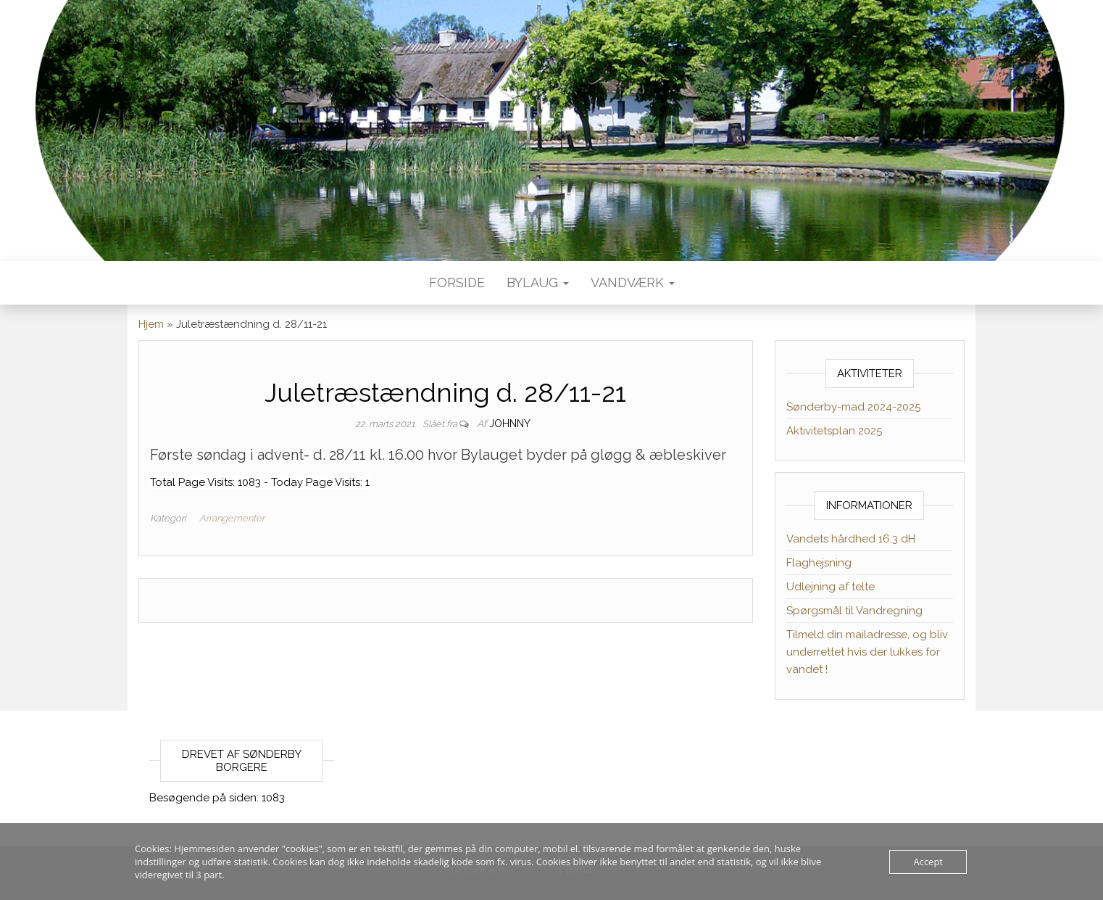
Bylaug (538, 282)
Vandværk (633, 282)
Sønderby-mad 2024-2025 (853, 406)
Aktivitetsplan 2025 (834, 430)
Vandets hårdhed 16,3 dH (850, 538)
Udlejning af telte (830, 586)
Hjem (151, 324)
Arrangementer (232, 518)
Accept (928, 861)
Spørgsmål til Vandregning (854, 610)
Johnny (509, 423)
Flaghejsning (819, 562)
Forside (457, 282)
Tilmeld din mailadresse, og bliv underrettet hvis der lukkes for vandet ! (867, 652)
